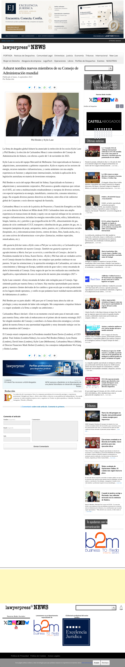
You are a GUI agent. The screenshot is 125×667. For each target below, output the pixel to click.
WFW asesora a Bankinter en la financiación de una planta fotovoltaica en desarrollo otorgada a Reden (63, 384)
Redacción (10, 391)
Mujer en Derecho (11, 61)
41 (95, 138)
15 (109, 131)
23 (109, 132)
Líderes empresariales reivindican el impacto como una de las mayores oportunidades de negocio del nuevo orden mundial (112, 304)
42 (97, 138)
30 (106, 134)
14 (106, 131)
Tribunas (90, 55)
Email (8, 428)
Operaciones (60, 61)
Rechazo (103, 663)
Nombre (9, 419)
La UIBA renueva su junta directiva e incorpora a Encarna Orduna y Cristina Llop (112, 176)
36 (102, 136)
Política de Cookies (38, 656)
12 (102, 131)
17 (95, 132)
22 (106, 132)
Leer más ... (115, 166)
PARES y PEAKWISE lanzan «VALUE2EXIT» (111, 198)
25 (95, 134)
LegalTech (47, 61)
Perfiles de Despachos (85, 61)
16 (111, 131)
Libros (70, 61)
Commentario (36, 419)
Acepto (94, 663)
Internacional (102, 55)
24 (111, 132)
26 (97, 134)
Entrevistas (59, 55)
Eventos (100, 61)
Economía (79, 55)
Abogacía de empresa (31, 61)
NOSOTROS (111, 61)
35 (99, 136)
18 (97, 132)
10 (97, 131)
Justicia (69, 55)
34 (97, 136)
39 (109, 136)
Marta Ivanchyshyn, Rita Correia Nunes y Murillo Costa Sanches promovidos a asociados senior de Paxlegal (112, 254)
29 (104, 134)
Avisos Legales (54, 656)
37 (104, 136)
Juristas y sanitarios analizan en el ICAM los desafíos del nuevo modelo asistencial (112, 328)
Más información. (85, 663)
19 (99, 132)
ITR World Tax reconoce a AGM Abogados (20, 382)
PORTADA (7, 55)
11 (99, 131)
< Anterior (7, 380)
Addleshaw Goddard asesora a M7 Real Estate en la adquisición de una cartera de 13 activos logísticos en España (112, 278)
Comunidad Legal (44, 55)
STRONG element (115, 41)
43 (99, 138)
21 (104, 132)
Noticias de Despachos (24, 55)
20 (102, 132)
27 (99, 134)
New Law (113, 55)
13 (104, 131)
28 (102, 134)
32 (111, 134)
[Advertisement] (62, 586)
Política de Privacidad (20, 656)
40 (111, 136)
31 (109, 134)
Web (5, 436)
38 (106, 136)
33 (95, 136)
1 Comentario (26, 407)
